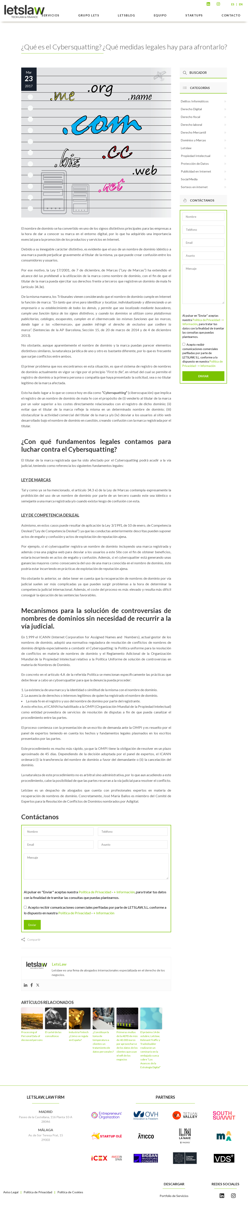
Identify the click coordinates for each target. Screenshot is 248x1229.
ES (232, 4)
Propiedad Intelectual (195, 156)
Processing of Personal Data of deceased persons (32, 1036)
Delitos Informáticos (195, 101)
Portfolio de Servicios (174, 1196)
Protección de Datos (195, 163)
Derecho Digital (191, 109)
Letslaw (186, 148)
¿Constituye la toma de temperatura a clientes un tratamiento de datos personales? (103, 1042)
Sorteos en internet (194, 187)
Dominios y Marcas (193, 140)
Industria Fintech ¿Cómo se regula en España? (79, 1036)
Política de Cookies (70, 1192)
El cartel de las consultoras (53, 1034)
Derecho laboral (191, 124)
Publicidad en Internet (196, 171)
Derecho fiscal (190, 117)
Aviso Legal (10, 1192)
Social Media (189, 179)
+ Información (124, 892)
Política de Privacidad (95, 892)
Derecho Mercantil (193, 132)
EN (241, 4)
